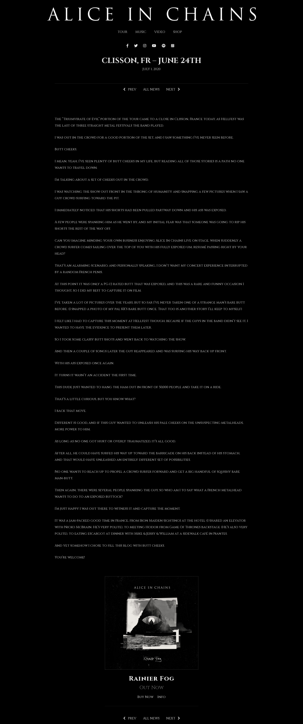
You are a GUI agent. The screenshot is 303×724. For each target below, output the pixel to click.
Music (140, 32)
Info (162, 697)
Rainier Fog (151, 678)
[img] (152, 14)
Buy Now (145, 697)
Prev (129, 89)
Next (173, 89)
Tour (122, 32)
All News (151, 89)
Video (159, 32)
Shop (177, 32)
